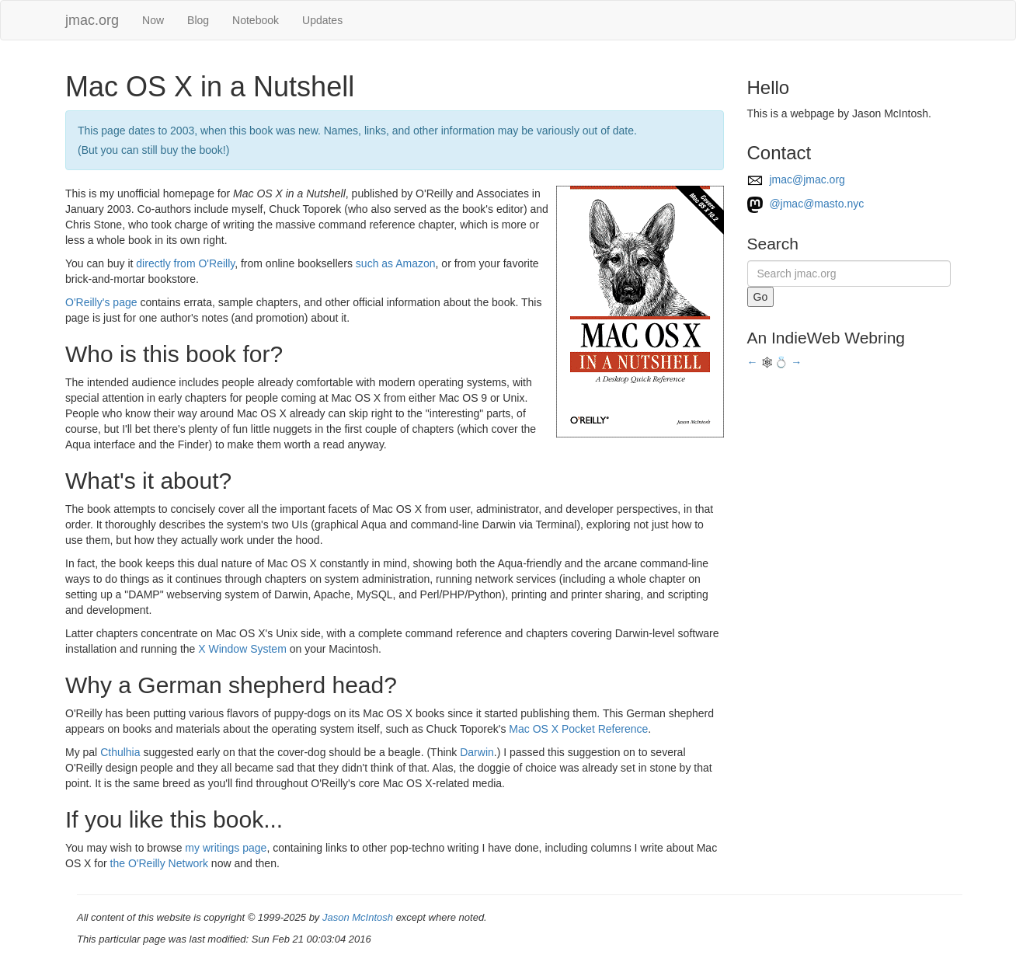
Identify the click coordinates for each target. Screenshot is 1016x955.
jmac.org (92, 20)
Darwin (477, 752)
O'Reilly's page (101, 302)
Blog (198, 20)
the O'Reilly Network (159, 863)
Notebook (255, 20)
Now (153, 20)
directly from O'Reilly (185, 263)
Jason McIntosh (357, 917)
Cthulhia (120, 752)
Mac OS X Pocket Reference (578, 729)
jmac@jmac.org (796, 179)
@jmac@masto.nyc (806, 203)
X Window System (242, 649)
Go (760, 297)
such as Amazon (396, 263)
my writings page (225, 848)
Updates (322, 20)
